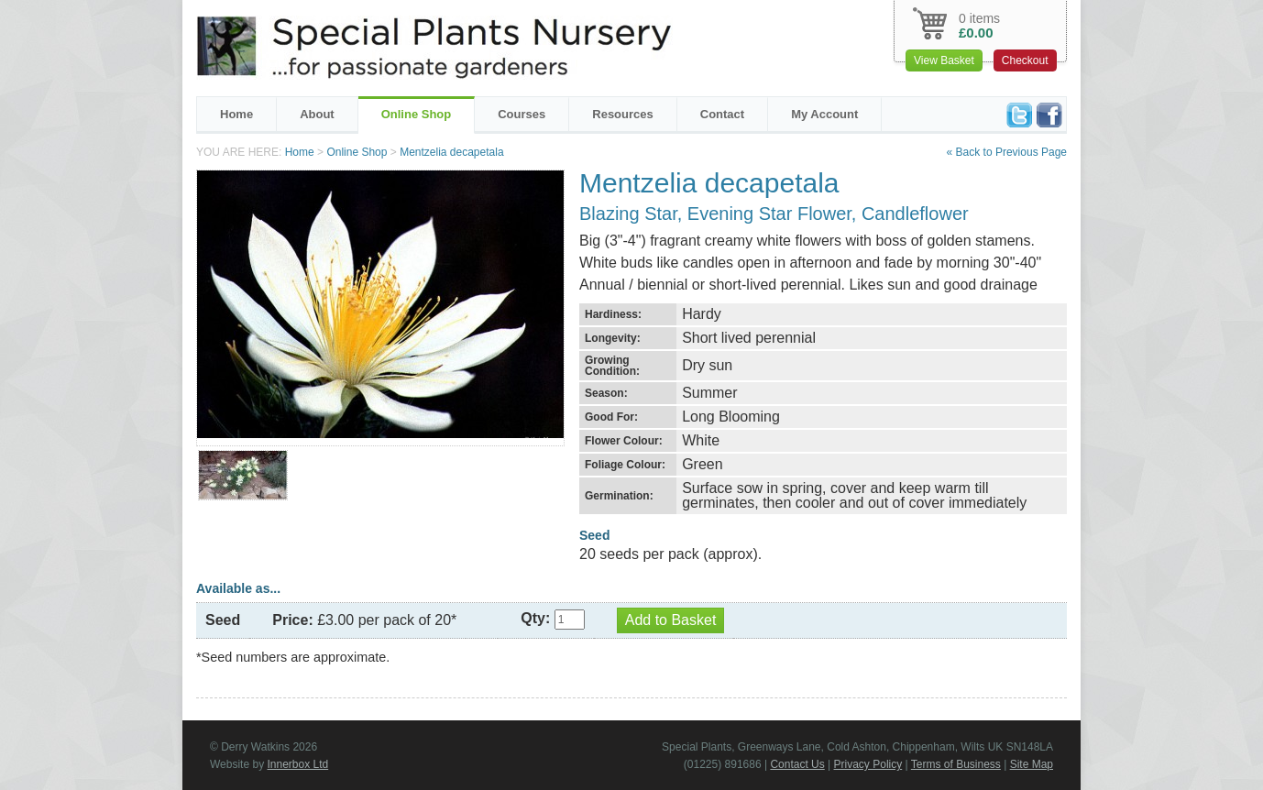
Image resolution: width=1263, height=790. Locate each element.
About (317, 114)
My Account (824, 114)
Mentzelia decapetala (451, 152)
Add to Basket (671, 620)
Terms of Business (956, 764)
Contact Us (797, 764)
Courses (521, 114)
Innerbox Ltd (297, 764)
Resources (622, 114)
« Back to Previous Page (1007, 152)
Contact (722, 114)
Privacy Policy (868, 764)
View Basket (944, 60)
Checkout (1025, 60)
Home (236, 114)
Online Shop (416, 114)
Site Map (1031, 764)
